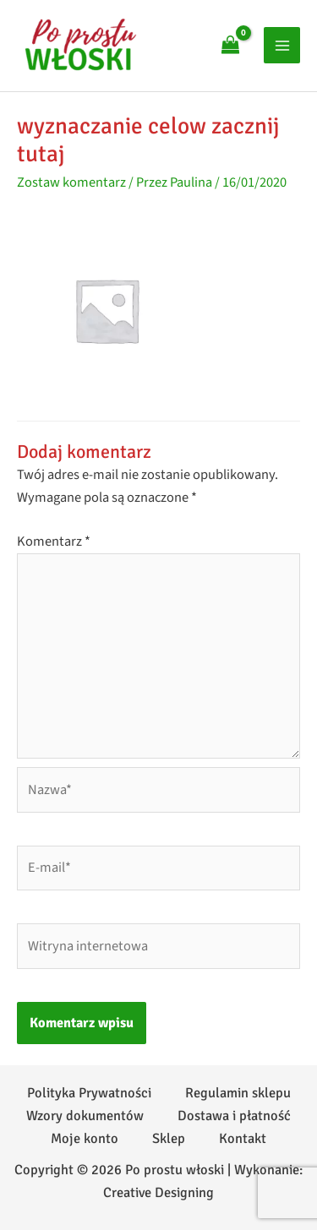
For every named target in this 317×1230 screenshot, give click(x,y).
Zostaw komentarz (71, 182)
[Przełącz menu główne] (282, 45)
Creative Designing (158, 1192)
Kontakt (242, 1138)
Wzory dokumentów (85, 1116)
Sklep (168, 1138)
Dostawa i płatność (234, 1116)
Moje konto (84, 1138)
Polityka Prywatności (89, 1093)
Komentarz (53, 541)
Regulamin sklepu (238, 1093)
